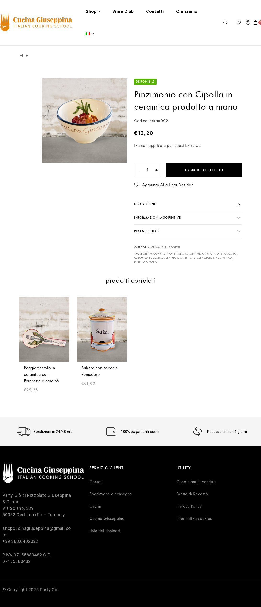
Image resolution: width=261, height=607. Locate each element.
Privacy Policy (189, 506)
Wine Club (123, 11)
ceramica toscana (148, 257)
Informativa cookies (194, 518)
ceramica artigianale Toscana (213, 253)
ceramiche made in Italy (214, 257)
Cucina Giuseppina (107, 518)
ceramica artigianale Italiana (165, 253)
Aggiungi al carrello (203, 170)
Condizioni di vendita (196, 481)
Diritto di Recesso (192, 494)
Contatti (155, 11)
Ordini (95, 506)
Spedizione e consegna (110, 494)
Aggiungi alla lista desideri (164, 185)
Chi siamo (187, 11)
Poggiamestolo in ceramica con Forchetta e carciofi (41, 374)
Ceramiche (159, 247)
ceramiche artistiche (179, 257)
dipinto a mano (146, 261)
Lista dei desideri (104, 530)
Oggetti (174, 247)
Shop (93, 11)
